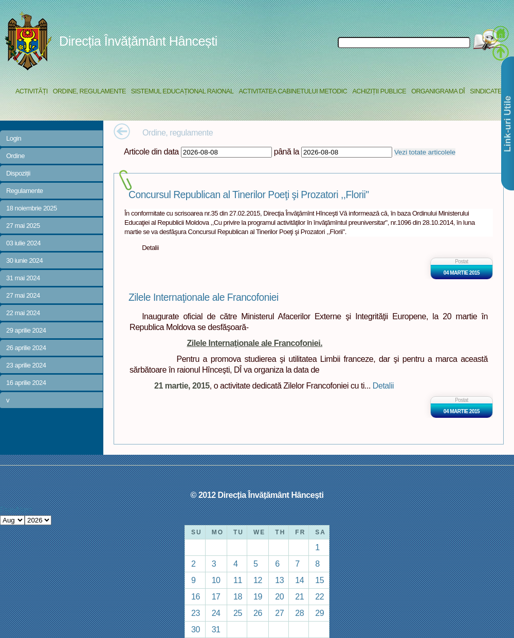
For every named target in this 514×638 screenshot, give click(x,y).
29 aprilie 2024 (26, 330)
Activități (31, 91)
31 (216, 629)
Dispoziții (18, 173)
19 (257, 596)
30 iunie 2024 (24, 260)
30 (195, 629)
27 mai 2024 (23, 295)
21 (299, 596)
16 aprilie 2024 (26, 382)
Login (13, 138)
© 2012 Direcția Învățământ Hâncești (257, 494)
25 (237, 612)
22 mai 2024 (23, 313)
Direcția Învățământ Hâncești (138, 41)
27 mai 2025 (23, 225)
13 (279, 580)
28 (299, 612)
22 (319, 596)
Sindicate (486, 91)
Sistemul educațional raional (182, 91)
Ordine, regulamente (89, 91)
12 (257, 580)
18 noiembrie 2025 (31, 208)
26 (257, 612)
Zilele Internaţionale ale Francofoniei (203, 297)
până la (286, 151)
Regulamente (24, 191)
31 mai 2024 (23, 278)
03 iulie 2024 (23, 243)
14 (299, 580)
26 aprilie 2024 (26, 348)
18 (237, 596)
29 (319, 612)
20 (279, 596)
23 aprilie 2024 (26, 365)
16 (195, 596)
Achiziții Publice (379, 91)
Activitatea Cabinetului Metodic (292, 91)
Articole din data (151, 151)
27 (279, 612)
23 (195, 612)
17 (216, 596)
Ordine (15, 156)
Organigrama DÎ (438, 91)
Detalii (383, 385)
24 (216, 612)
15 (319, 580)
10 (216, 580)
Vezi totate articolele (424, 152)
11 (237, 580)
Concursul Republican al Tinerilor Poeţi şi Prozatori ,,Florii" (248, 194)
